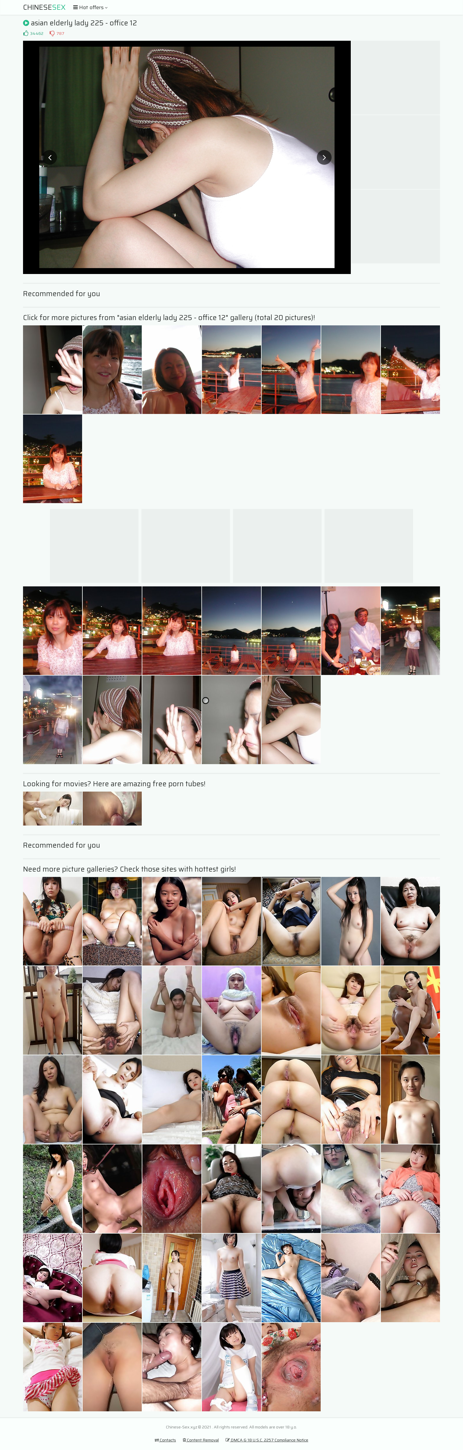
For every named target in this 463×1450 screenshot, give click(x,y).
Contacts (165, 1440)
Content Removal (201, 1440)
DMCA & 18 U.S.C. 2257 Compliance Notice (267, 1440)
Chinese (44, 7)
